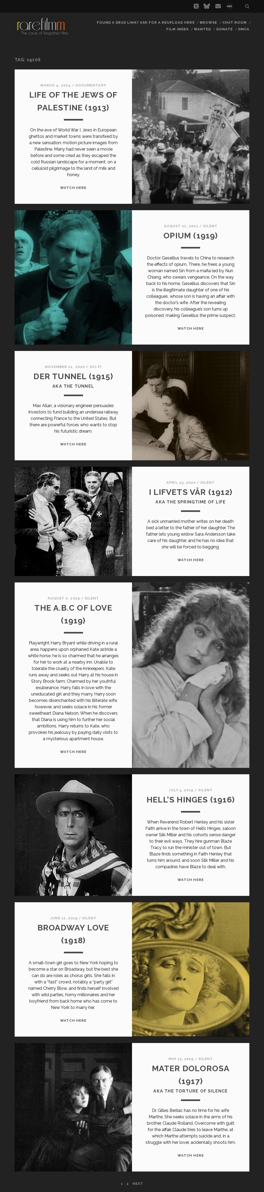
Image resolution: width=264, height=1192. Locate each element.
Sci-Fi (96, 367)
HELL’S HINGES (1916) (191, 799)
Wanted (202, 29)
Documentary (91, 85)
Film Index (177, 29)
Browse (208, 22)
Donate (224, 29)
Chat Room (234, 22)
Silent (210, 226)
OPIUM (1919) (190, 235)
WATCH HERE (73, 188)
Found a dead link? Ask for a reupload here (146, 22)
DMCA (243, 29)
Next (138, 1184)
